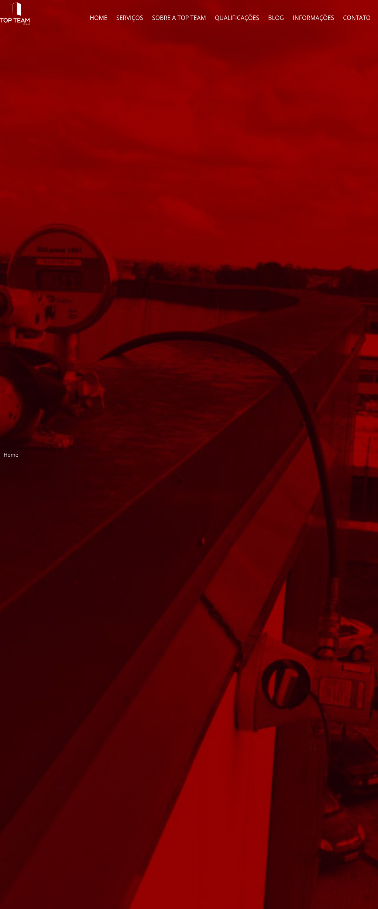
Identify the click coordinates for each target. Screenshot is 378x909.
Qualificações (237, 18)
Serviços (129, 18)
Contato (357, 18)
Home (98, 18)
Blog (276, 18)
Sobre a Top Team (179, 18)
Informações (313, 18)
